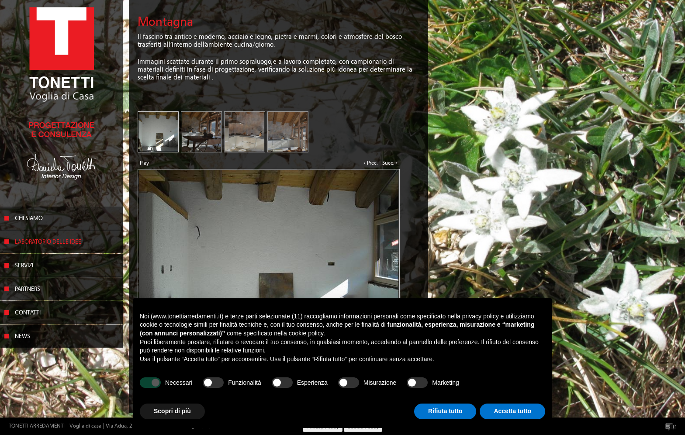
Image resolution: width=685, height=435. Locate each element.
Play (144, 163)
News (22, 336)
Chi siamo (29, 218)
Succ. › (390, 163)
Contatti (28, 312)
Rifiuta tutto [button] (445, 410)
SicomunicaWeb (670, 427)
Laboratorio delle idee (48, 241)
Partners (27, 289)
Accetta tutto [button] (512, 410)
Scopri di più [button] (172, 410)
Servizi (24, 265)
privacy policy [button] (480, 316)
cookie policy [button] (306, 333)
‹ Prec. (371, 163)
